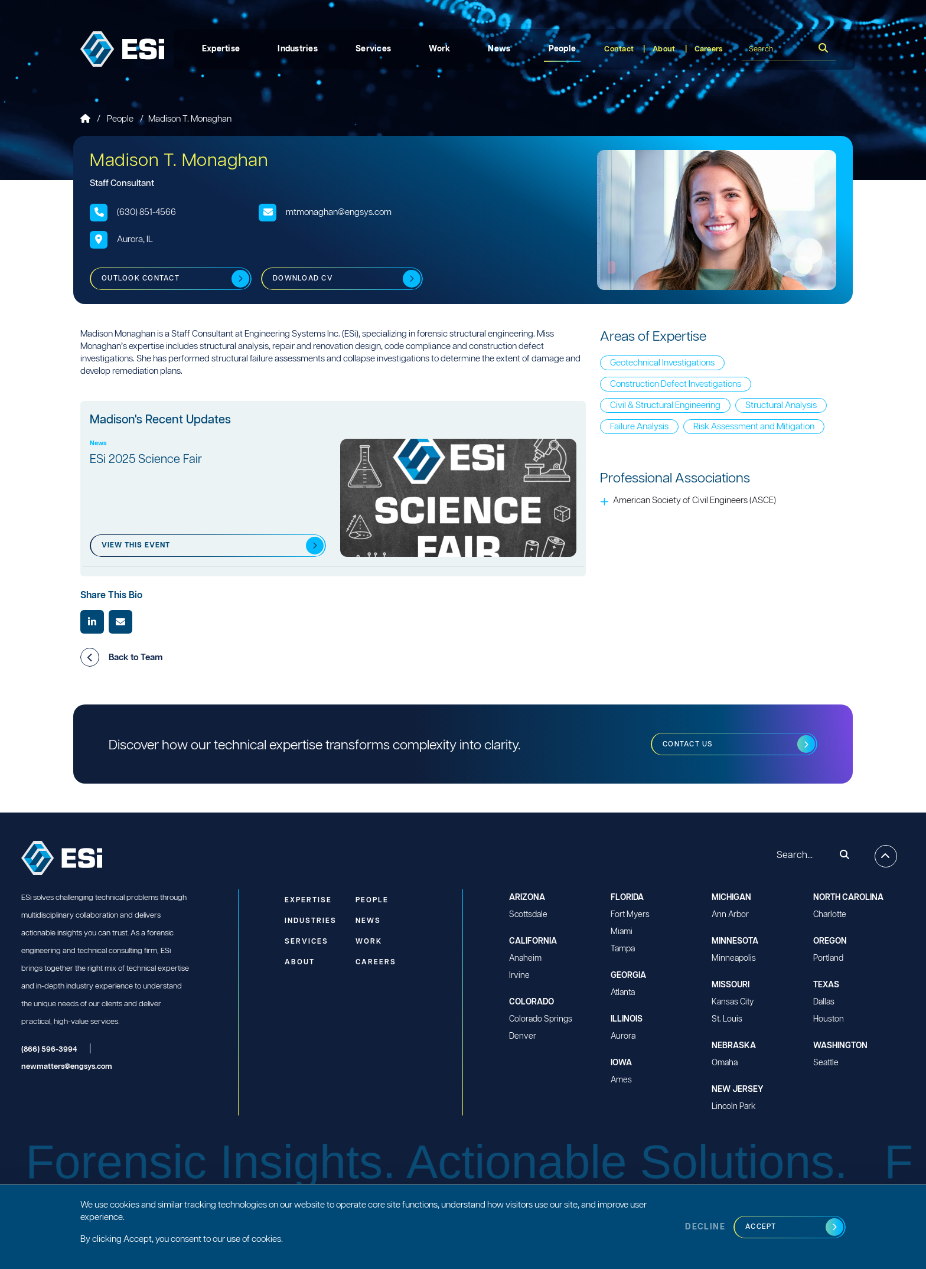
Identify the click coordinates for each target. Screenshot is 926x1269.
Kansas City (733, 1002)
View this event (136, 545)
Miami (621, 932)
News (499, 49)
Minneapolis (734, 958)
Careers (708, 49)
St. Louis (727, 1019)
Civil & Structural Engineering (665, 405)
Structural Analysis (781, 405)
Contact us (688, 744)
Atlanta (623, 993)
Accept (761, 1227)
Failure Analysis (639, 426)
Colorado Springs (540, 1019)
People (562, 49)
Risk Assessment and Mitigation (753, 426)
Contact (619, 49)
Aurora (623, 1036)
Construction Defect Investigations (675, 384)
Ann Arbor (730, 915)
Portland (828, 958)
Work (439, 49)
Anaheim (525, 958)
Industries (298, 49)
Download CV (303, 278)
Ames (621, 1080)
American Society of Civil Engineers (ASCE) (694, 500)
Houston (828, 1019)
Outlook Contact (141, 278)
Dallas (823, 1002)
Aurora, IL (135, 239)
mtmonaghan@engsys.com (339, 212)
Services (373, 49)
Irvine (519, 975)
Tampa (623, 949)
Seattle (826, 1063)
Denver (522, 1036)
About (664, 49)
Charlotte (829, 915)
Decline (705, 1227)
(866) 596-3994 (49, 1049)
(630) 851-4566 (146, 212)
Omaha (725, 1063)
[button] (89, 657)
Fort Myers (630, 915)
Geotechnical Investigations (662, 362)
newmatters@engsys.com (66, 1067)
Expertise (221, 49)
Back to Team (121, 657)
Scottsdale (528, 915)
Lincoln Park (733, 1106)
